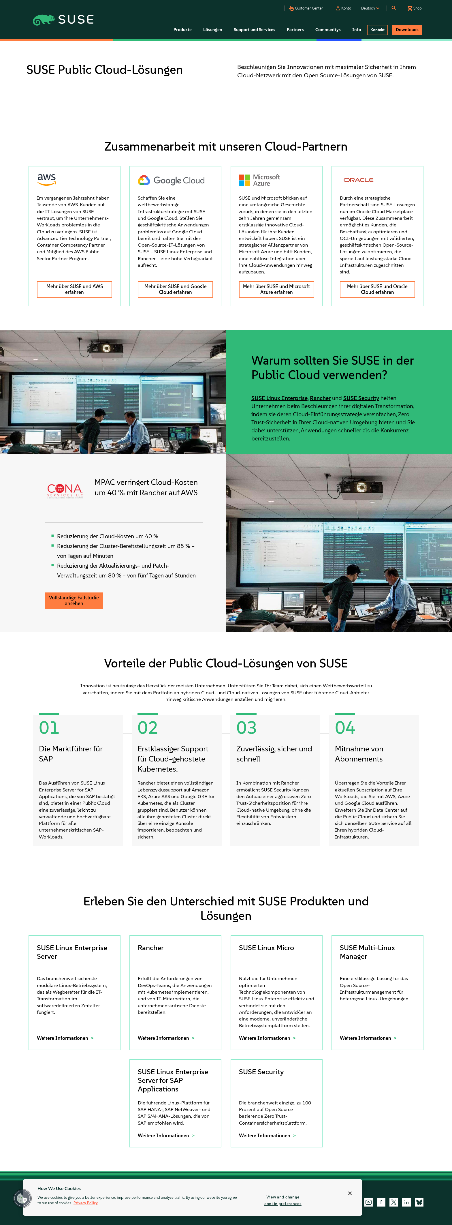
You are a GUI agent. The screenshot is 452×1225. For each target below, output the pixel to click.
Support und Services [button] (254, 29)
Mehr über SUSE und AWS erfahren (74, 289)
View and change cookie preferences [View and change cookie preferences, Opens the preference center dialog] (283, 1200)
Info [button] (356, 29)
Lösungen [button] (212, 29)
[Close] (350, 1193)
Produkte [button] (183, 29)
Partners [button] (295, 29)
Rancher (320, 398)
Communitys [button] (328, 29)
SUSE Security (361, 398)
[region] (192, 1197)
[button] (307, 6)
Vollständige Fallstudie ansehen (74, 600)
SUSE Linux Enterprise (279, 398)
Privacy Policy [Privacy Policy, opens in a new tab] (86, 1203)
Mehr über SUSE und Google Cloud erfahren (175, 289)
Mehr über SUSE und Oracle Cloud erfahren (377, 289)
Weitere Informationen (63, 1038)
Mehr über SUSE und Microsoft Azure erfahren (276, 289)
